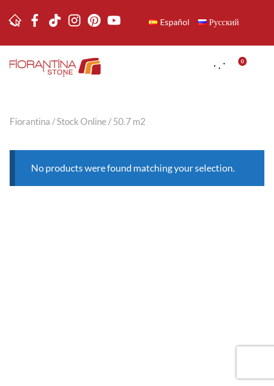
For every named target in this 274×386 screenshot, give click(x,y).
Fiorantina (30, 121)
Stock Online (81, 121)
